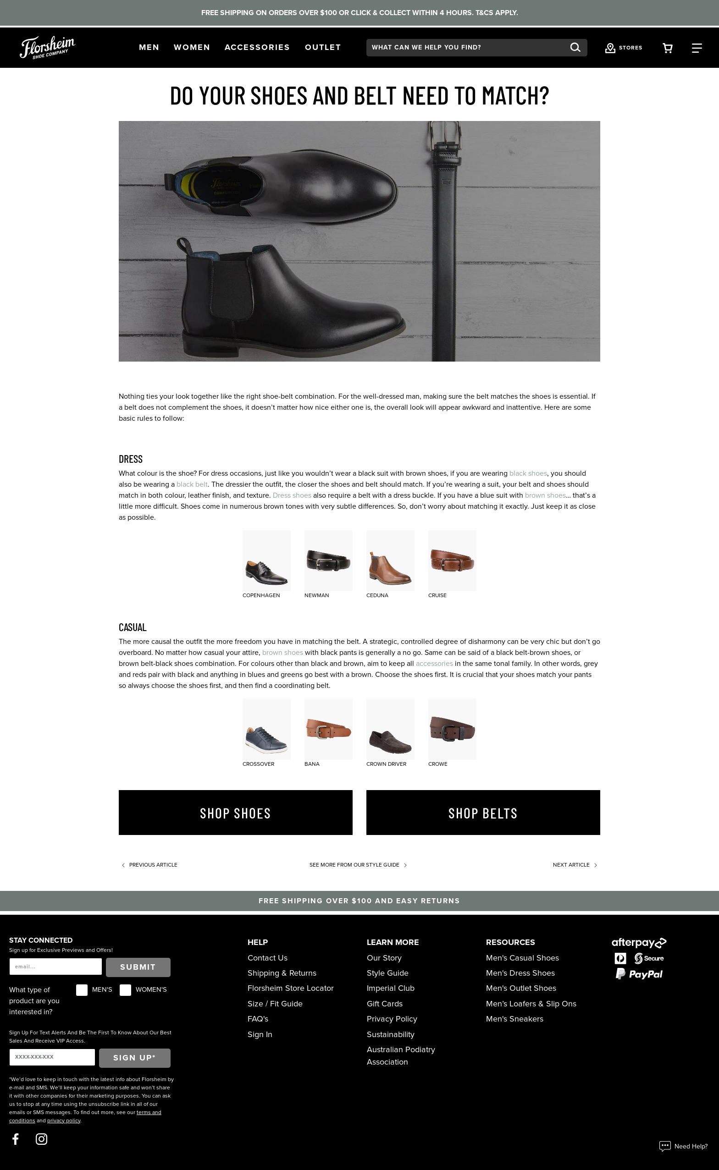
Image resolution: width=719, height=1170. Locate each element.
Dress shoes (292, 495)
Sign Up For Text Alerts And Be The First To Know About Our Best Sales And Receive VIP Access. (90, 1036)
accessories (434, 663)
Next (576, 865)
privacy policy (63, 1120)
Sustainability (391, 1034)
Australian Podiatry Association (401, 1055)
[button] (149, 47)
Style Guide (388, 973)
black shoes (528, 473)
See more (360, 865)
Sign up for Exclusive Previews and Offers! (61, 950)
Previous (148, 865)
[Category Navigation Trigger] (697, 47)
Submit (138, 967)
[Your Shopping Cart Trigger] (668, 47)
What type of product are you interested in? (34, 1000)
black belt (192, 484)
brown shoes (545, 495)
